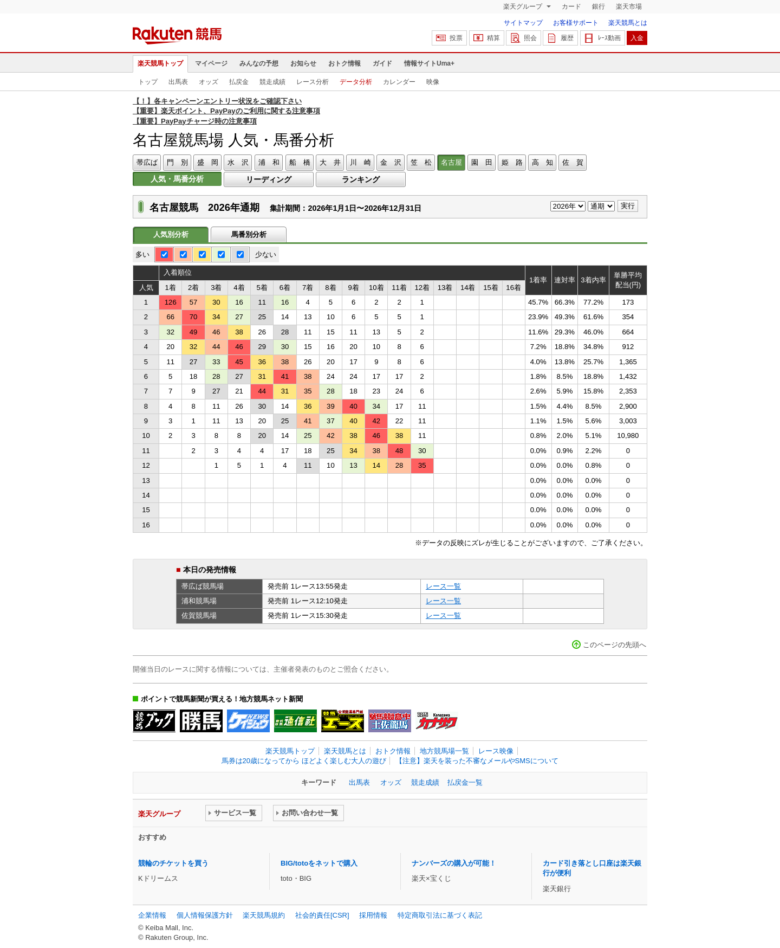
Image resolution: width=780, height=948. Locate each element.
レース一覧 (443, 586)
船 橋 (299, 162)
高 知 (542, 162)
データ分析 (356, 82)
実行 (628, 206)
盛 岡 (207, 162)
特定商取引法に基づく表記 (440, 915)
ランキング (361, 179)
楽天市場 (629, 6)
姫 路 (512, 162)
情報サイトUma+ (429, 63)
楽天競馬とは (627, 23)
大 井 (330, 162)
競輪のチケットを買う (173, 863)
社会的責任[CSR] (322, 915)
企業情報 (152, 915)
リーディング (268, 179)
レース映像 (496, 751)
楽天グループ (523, 6)
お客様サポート (576, 23)
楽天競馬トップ (160, 63)
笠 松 (421, 162)
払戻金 (239, 82)
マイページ (211, 63)
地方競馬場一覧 (444, 751)
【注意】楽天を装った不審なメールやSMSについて (476, 761)
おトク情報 (344, 63)
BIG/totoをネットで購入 (319, 863)
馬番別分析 (248, 234)
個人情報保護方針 (205, 915)
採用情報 (373, 915)
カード (571, 6)
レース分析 (312, 82)
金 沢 (390, 162)
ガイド (382, 63)
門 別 (177, 162)
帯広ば (147, 162)
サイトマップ (523, 23)
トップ (148, 82)
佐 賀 (572, 162)
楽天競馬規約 (264, 915)
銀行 (598, 6)
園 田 (481, 162)
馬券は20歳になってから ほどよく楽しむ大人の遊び (304, 761)
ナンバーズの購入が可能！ (454, 863)
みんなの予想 (258, 63)
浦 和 (269, 162)
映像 (432, 82)
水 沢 (238, 162)
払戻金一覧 (465, 782)
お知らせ (303, 63)
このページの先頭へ (614, 645)
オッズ (208, 82)
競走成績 (272, 82)
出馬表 (178, 82)
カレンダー (399, 82)
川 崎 (360, 162)
